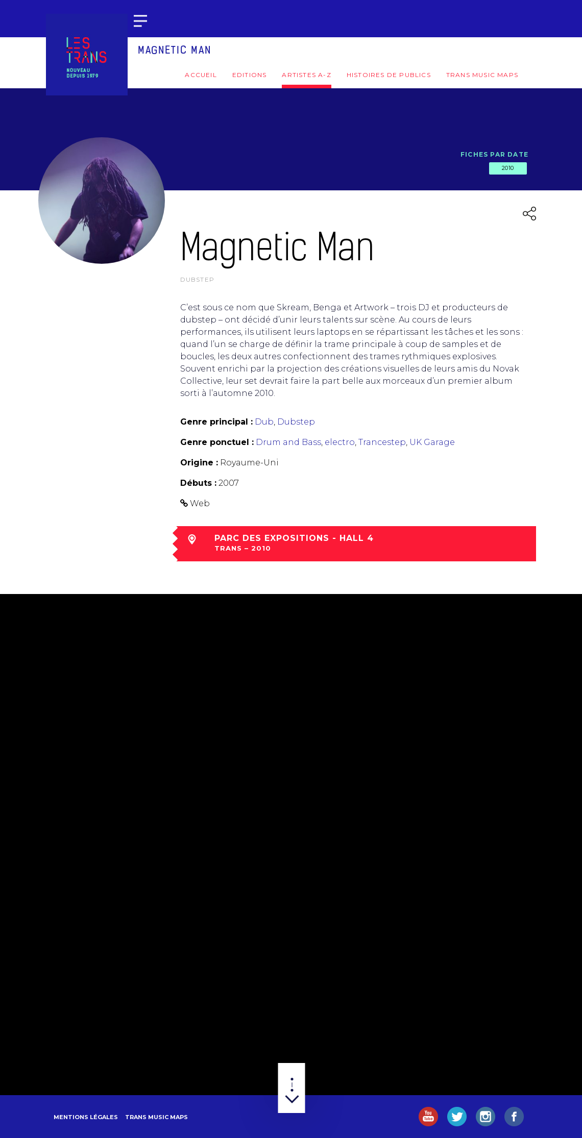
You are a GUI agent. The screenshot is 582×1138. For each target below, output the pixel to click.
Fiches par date (494, 154)
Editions (249, 75)
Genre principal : (216, 422)
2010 (508, 167)
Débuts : (198, 483)
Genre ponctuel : (217, 442)
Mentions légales (86, 1117)
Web (200, 503)
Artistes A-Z (306, 75)
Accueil (200, 75)
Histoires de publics (389, 75)
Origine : (199, 462)
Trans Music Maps (482, 75)
